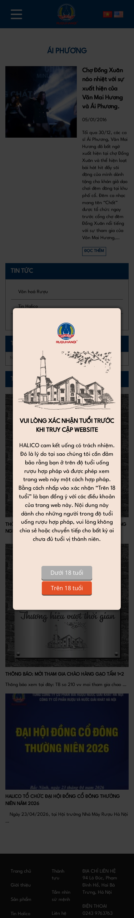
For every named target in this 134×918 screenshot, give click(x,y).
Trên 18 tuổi (67, 588)
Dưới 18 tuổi (66, 573)
